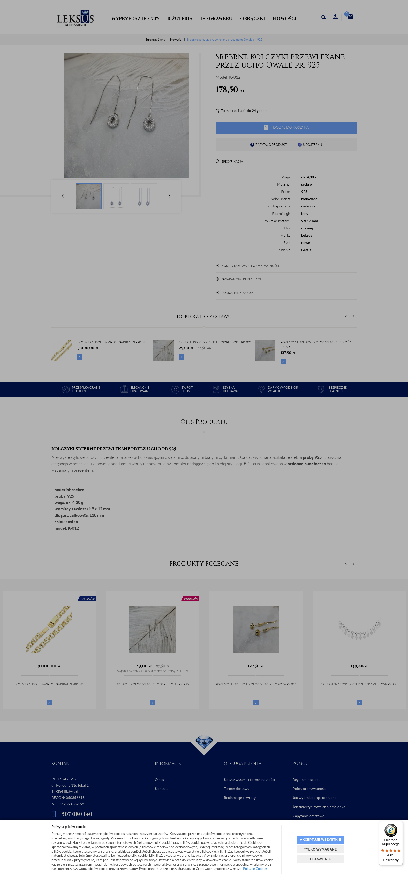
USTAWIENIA (320, 859)
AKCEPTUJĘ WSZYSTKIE (320, 839)
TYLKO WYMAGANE (320, 849)
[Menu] (400, 824)
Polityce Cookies (255, 869)
